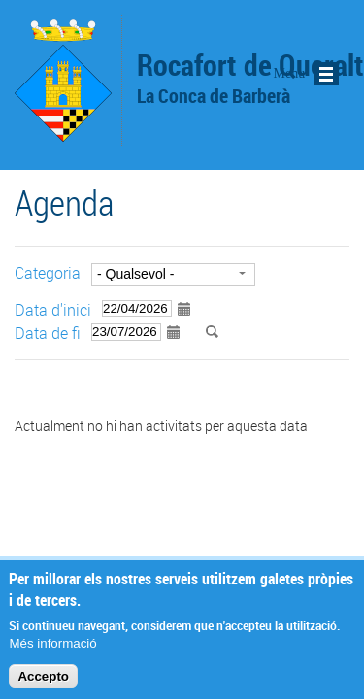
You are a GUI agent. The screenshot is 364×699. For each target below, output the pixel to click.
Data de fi (48, 333)
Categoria (48, 272)
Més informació (52, 650)
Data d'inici (53, 309)
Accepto (43, 683)
